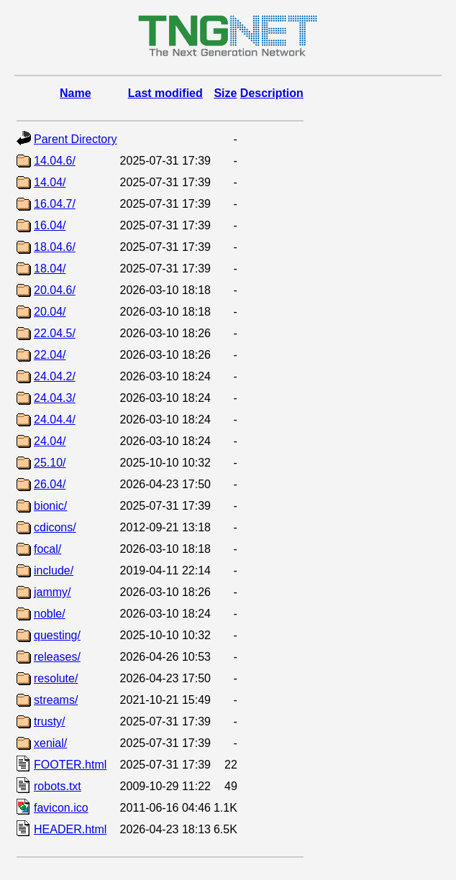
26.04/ (49, 484)
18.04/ (49, 268)
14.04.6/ (55, 161)
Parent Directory (75, 139)
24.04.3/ (55, 398)
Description (272, 93)
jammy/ (52, 592)
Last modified (165, 93)
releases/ (57, 657)
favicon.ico (61, 808)
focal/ (47, 549)
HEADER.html (70, 829)
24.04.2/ (55, 376)
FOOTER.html (70, 764)
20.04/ (49, 312)
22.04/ (49, 355)
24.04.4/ (55, 419)
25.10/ (49, 463)
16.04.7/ (55, 204)
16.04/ (49, 225)
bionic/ (50, 506)
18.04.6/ (55, 247)
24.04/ (49, 441)
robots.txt (57, 786)
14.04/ (49, 182)
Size (225, 93)
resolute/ (56, 678)
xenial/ (50, 743)
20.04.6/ (55, 290)
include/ (53, 570)
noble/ (49, 614)
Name (75, 93)
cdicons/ (55, 527)
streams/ (56, 700)
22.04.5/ (55, 333)
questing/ (57, 635)
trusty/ (49, 721)
